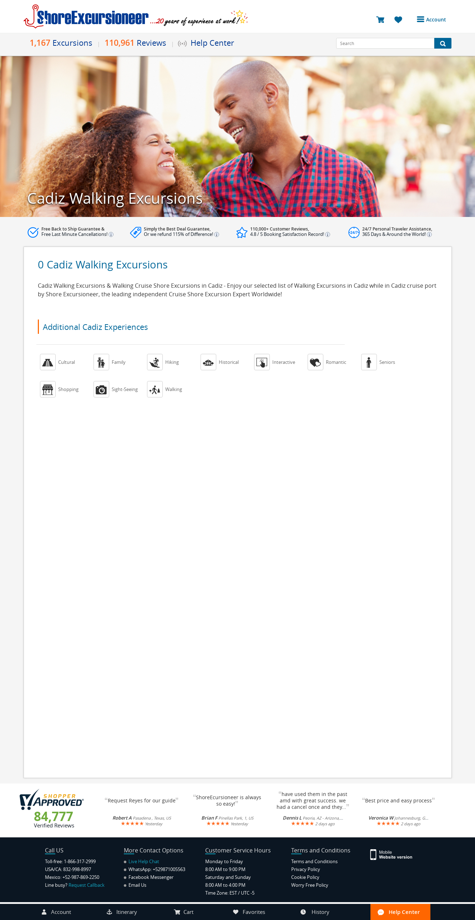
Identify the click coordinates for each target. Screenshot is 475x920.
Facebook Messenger (148, 877)
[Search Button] (443, 43)
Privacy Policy (305, 869)
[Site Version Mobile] (395, 854)
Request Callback (87, 885)
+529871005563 (169, 869)
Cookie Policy (305, 877)
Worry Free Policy (309, 885)
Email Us (135, 885)
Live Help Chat (141, 861)
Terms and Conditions (314, 861)
